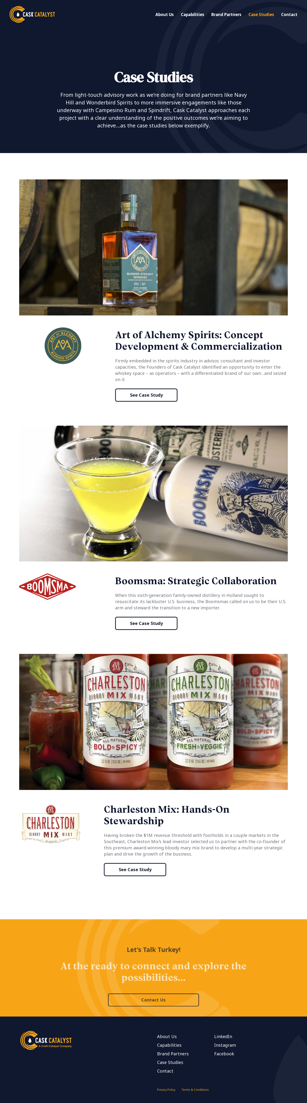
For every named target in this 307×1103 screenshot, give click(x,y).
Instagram (225, 1045)
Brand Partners (226, 14)
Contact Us (153, 1013)
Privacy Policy (166, 1090)
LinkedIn (223, 1036)
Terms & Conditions (195, 1090)
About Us (164, 14)
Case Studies (261, 14)
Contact (289, 14)
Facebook (224, 1054)
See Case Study (146, 395)
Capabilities (192, 14)
